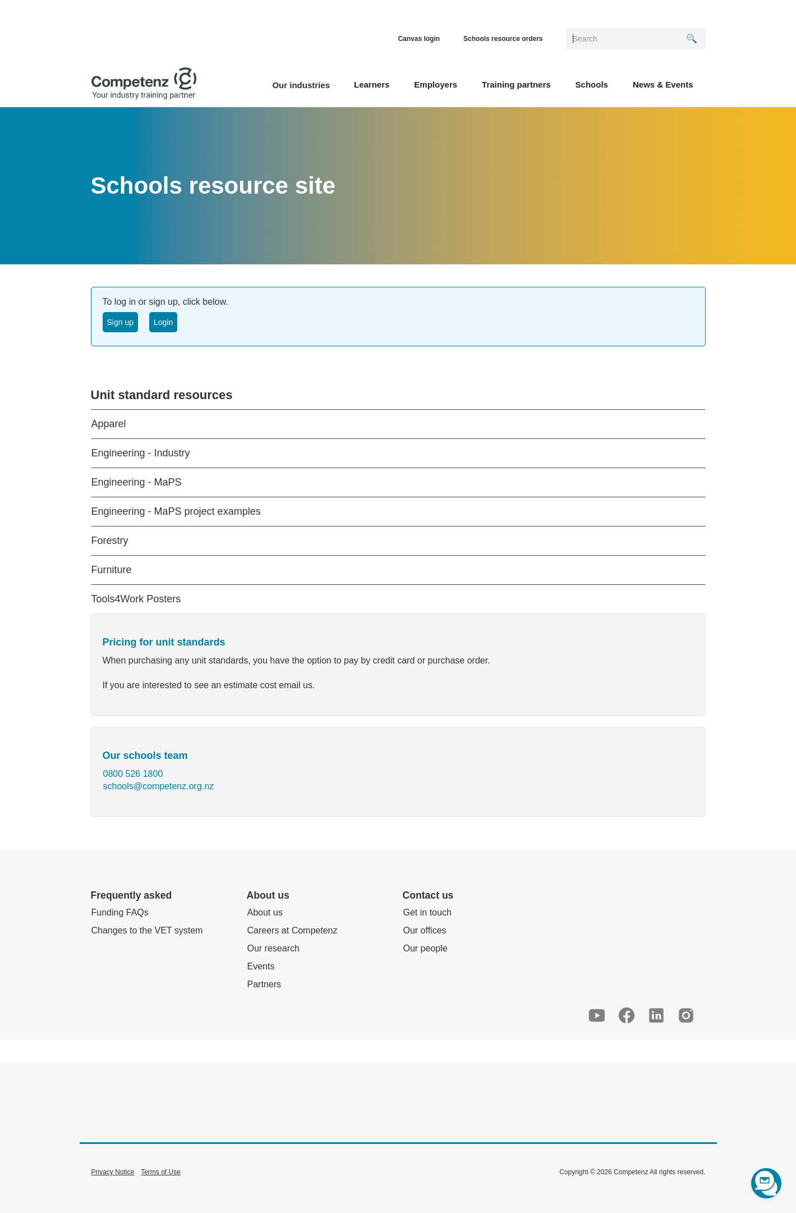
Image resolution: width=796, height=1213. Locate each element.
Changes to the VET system (147, 930)
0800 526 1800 (133, 774)
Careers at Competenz (292, 930)
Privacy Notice (113, 1172)
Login (163, 322)
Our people (425, 948)
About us (265, 912)
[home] (144, 83)
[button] (372, 84)
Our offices (425, 930)
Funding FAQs (120, 912)
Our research (273, 948)
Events (261, 966)
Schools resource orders (502, 39)
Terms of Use (161, 1172)
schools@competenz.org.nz (158, 786)
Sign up (120, 322)
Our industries (301, 85)
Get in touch (427, 912)
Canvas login (419, 39)
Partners (264, 984)
